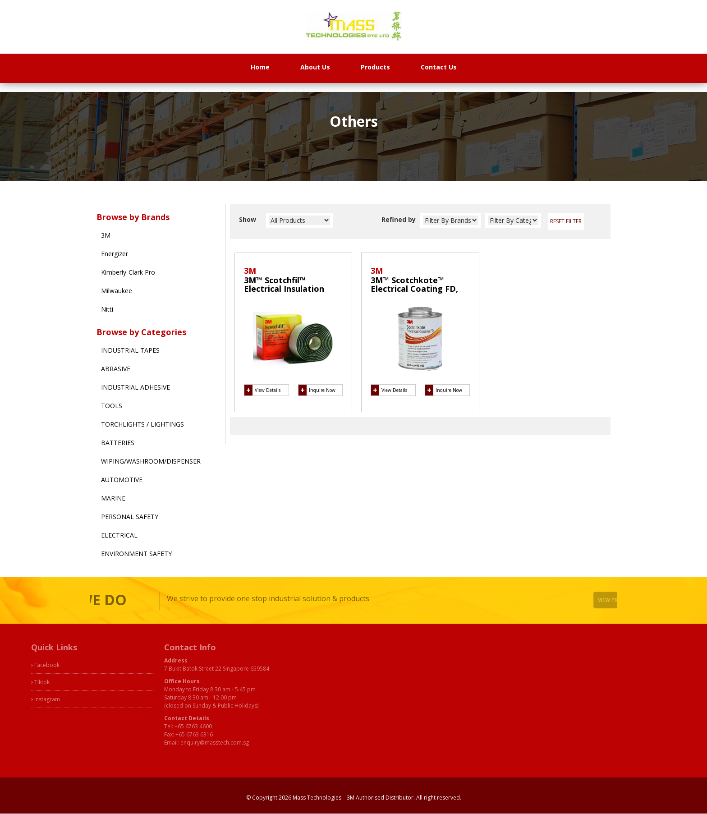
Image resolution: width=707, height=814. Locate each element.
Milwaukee (116, 290)
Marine (113, 498)
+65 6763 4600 (157, 726)
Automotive (121, 479)
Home (260, 67)
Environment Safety (136, 553)
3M (105, 235)
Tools (111, 405)
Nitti (107, 309)
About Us (315, 67)
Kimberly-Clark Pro (128, 272)
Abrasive (115, 368)
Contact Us (439, 67)
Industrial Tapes (130, 350)
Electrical (119, 535)
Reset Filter (566, 221)
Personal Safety (129, 516)
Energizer (114, 253)
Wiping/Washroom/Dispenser (151, 461)
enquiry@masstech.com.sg (178, 742)
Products (375, 67)
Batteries (117, 442)
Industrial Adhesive (135, 387)
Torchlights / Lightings (142, 424)
